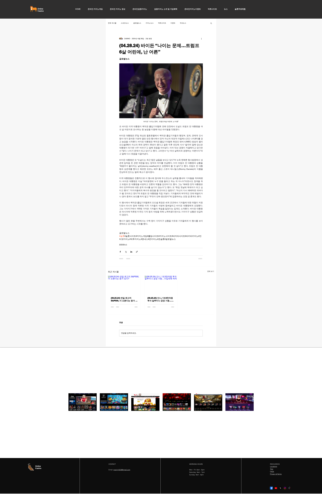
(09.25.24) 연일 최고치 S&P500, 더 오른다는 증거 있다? (124, 299)
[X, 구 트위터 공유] (126, 252)
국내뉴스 (183, 23)
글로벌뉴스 (137, 23)
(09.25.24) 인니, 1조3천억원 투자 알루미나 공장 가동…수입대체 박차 (160, 299)
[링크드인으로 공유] (131, 252)
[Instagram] (284, 488)
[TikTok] (289, 488)
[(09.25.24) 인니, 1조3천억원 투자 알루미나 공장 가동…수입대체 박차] (161, 285)
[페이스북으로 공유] (120, 252)
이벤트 (173, 23)
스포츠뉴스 (125, 23)
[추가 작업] (201, 38)
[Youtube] (275, 488)
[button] (211, 23)
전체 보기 (210, 271)
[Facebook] (271, 488)
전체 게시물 (112, 23)
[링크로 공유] (137, 252)
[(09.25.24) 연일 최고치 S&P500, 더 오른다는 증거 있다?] (124, 285)
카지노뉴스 (150, 23)
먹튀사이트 (162, 23)
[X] (280, 488)
